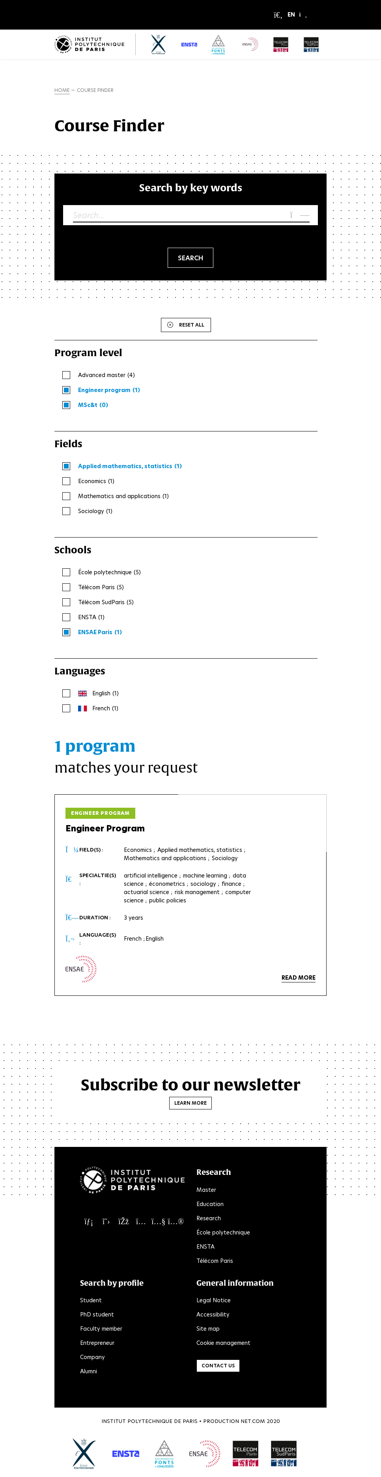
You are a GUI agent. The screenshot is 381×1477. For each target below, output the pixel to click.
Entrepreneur (97, 1343)
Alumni (88, 1371)
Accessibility (213, 1314)
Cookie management (223, 1343)
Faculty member (101, 1329)
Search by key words (190, 187)
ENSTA (205, 1247)
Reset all (191, 324)
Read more (299, 978)
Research (208, 1218)
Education (210, 1204)
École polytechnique (223, 1232)
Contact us (218, 1365)
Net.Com (253, 1421)
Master (206, 1190)
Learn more (190, 1103)
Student (91, 1300)
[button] (297, 15)
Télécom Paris (214, 1261)
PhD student (97, 1314)
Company (92, 1357)
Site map (208, 1329)
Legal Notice (213, 1300)
